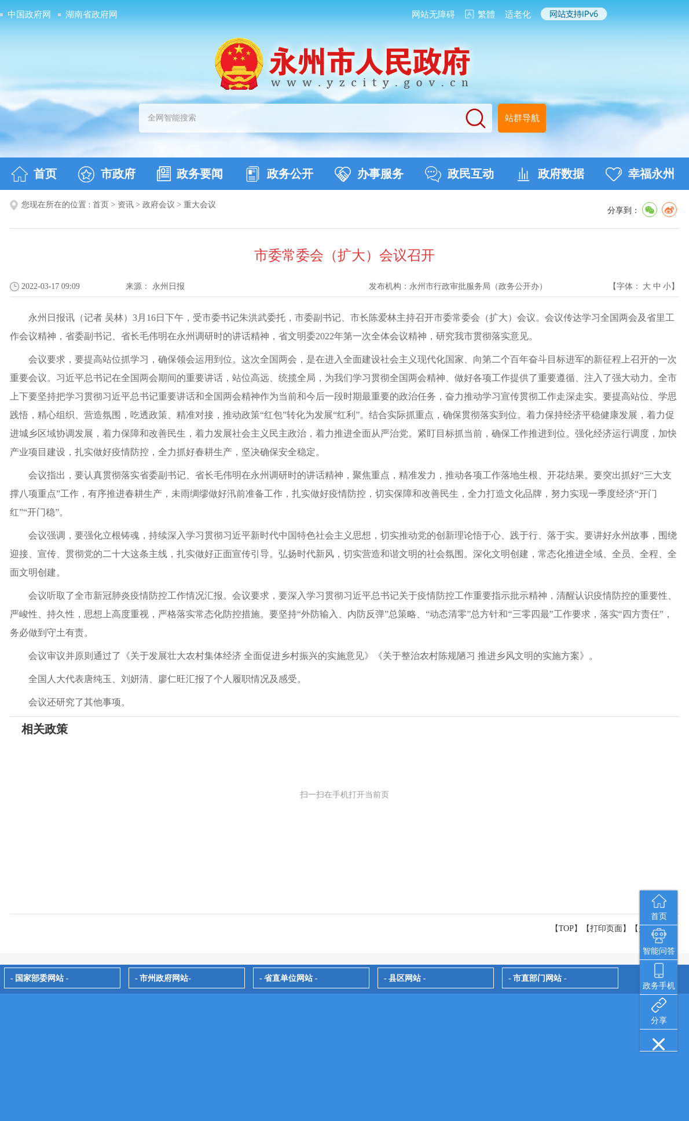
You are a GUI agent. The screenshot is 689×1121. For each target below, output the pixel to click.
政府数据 (549, 174)
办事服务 (369, 174)
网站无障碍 (433, 14)
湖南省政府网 (91, 14)
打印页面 (606, 928)
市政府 (106, 174)
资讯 (126, 204)
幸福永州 (640, 174)
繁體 (486, 14)
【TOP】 (566, 928)
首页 (34, 174)
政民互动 (459, 174)
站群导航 (522, 118)
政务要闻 (190, 173)
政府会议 (158, 204)
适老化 (518, 14)
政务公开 (278, 174)
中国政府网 (29, 14)
